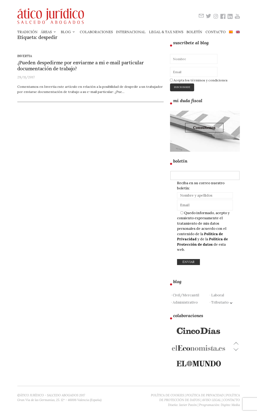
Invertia (24, 56)
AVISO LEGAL (211, 400)
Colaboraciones (96, 32)
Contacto (215, 32)
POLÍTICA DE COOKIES (167, 395)
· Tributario (221, 302)
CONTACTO (231, 400)
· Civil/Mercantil (185, 295)
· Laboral (217, 295)
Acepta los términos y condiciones (199, 80)
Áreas (46, 32)
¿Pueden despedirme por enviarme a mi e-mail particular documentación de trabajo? (80, 66)
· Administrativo (184, 302)
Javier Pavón (188, 405)
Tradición (27, 32)
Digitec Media (230, 405)
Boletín (194, 32)
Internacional (131, 32)
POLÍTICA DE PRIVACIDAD (205, 395)
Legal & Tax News (166, 32)
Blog (66, 32)
